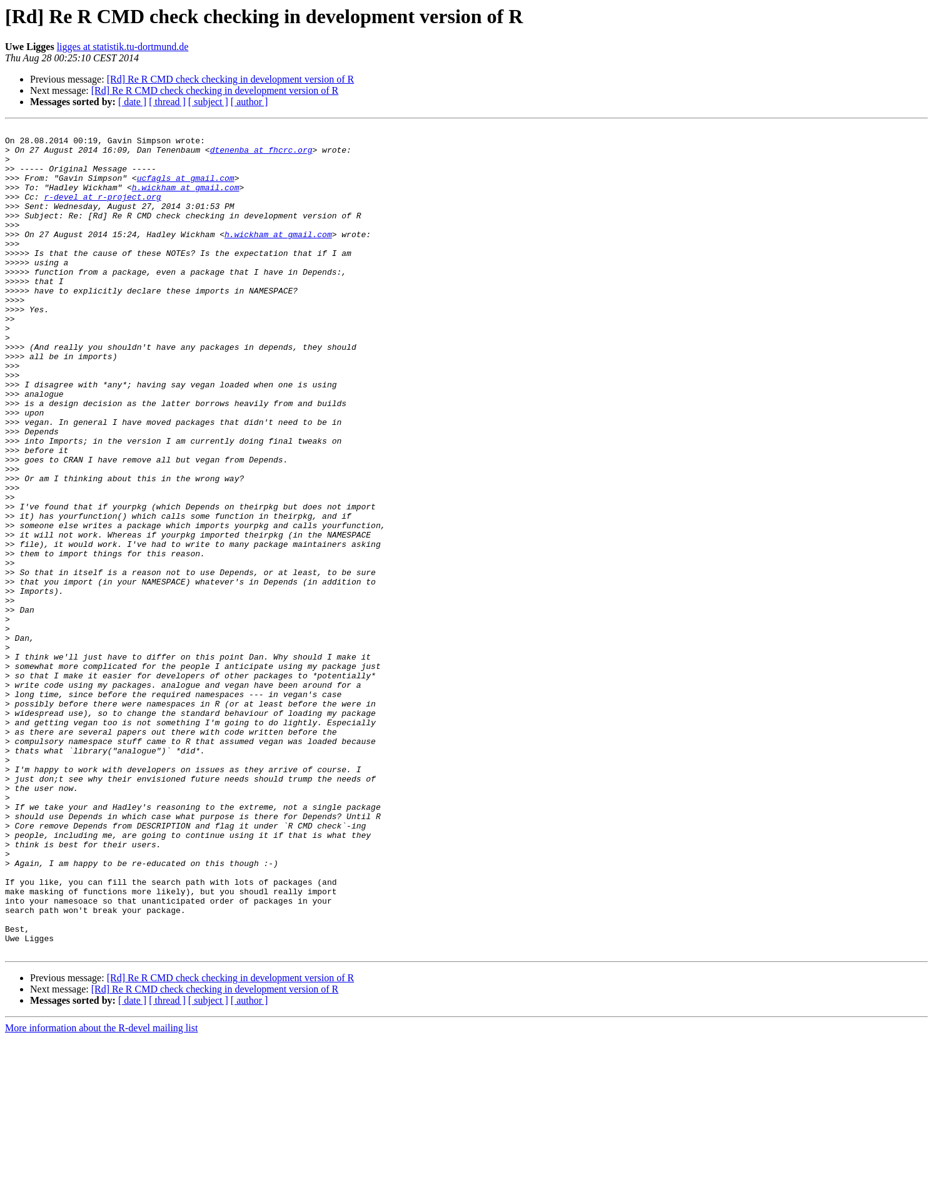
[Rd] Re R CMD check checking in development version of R (230, 79)
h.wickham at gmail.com (186, 200)
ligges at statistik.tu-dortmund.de (123, 46)
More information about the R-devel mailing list (101, 1193)
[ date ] (132, 101)
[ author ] (249, 101)
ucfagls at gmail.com (186, 189)
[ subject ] (208, 101)
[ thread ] (167, 101)
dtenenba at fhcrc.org (261, 155)
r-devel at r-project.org (102, 211)
